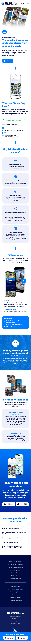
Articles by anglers (15, 597)
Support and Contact (15, 561)
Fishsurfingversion (15, 589)
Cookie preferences (15, 578)
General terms (15, 573)
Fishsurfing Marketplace (15, 567)
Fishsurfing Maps (15, 592)
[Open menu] (28, 3)
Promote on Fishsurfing (15, 564)
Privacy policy (15, 576)
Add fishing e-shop (15, 570)
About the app (15, 586)
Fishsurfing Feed (16, 595)
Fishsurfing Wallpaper (15, 600)
